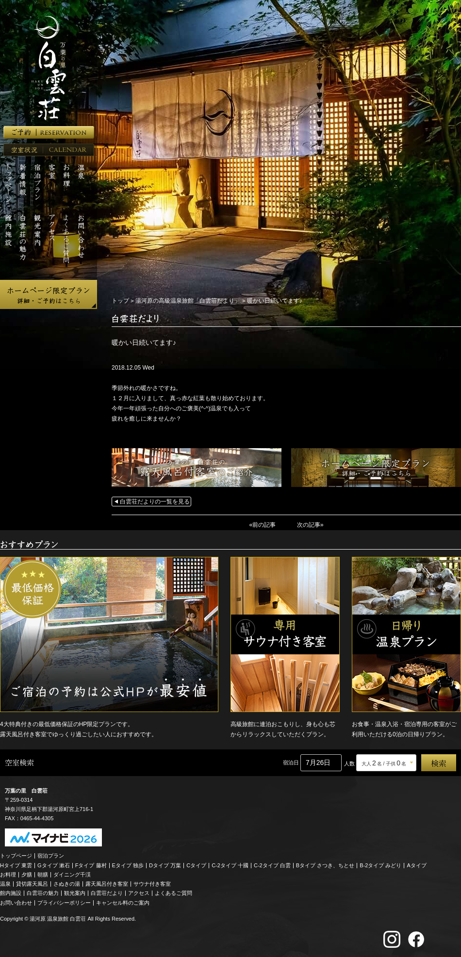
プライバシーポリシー (64, 902)
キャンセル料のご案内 (122, 902)
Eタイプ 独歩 (128, 864)
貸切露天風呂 (32, 883)
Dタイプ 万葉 (165, 864)
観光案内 (74, 892)
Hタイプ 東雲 (16, 864)
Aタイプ (417, 864)
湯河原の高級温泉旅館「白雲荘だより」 (187, 300)
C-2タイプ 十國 (230, 864)
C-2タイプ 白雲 (272, 864)
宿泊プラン (50, 855)
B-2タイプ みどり (380, 864)
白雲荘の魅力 (43, 892)
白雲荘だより (107, 892)
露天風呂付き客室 (106, 883)
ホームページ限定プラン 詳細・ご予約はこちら (48, 294)
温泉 (5, 883)
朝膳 (42, 874)
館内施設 (10, 892)
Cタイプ (196, 864)
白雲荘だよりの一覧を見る (155, 501)
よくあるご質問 (173, 892)
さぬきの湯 (66, 883)
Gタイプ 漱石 (53, 864)
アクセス (138, 892)
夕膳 (26, 874)
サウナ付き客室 (152, 883)
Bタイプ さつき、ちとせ (325, 864)
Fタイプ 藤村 (91, 864)
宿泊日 (291, 762)
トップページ (16, 855)
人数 (349, 763)
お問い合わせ (16, 902)
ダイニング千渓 (72, 874)
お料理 (8, 874)
